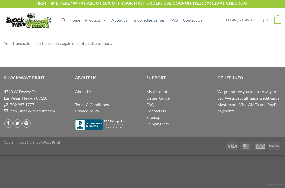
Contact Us (192, 20)
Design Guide (158, 98)
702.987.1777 (21, 104)
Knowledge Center (148, 20)
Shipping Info (157, 123)
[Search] (63, 20)
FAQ (174, 20)
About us (119, 20)
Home (75, 20)
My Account (156, 91)
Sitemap (153, 117)
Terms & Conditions (92, 104)
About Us (83, 91)
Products (95, 20)
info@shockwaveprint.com (32, 110)
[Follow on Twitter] (17, 123)
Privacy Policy (87, 110)
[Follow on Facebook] (8, 123)
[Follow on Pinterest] (26, 123)
